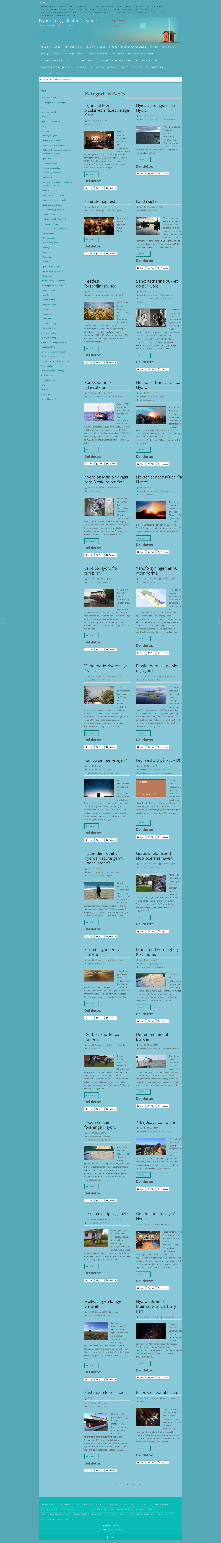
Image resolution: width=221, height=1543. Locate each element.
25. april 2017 (101, 1136)
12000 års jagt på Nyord (56, 216)
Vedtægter (48, 254)
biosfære (113, 493)
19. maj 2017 (153, 868)
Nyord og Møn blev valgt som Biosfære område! (106, 481)
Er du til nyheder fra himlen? (102, 956)
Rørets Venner (102, 398)
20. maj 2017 (153, 770)
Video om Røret (51, 311)
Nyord (151, 294)
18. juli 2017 (152, 291)
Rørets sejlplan (79, 12)
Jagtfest (122, 210)
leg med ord (155, 777)
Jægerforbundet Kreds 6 (112, 6)
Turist (154, 12)
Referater (47, 259)
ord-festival (171, 777)
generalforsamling (96, 1143)
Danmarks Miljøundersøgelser (125, 9)
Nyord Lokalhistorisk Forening (161, 774)
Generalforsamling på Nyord (155, 1219)
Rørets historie (50, 307)
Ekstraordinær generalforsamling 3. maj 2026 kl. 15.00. (58, 189)
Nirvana (110, 1532)
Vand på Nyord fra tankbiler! (100, 572)
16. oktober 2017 (103, 120)
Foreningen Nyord (48, 6)
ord (163, 777)
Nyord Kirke (160, 398)
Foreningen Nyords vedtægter (57, 102)
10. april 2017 (153, 1131)
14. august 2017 (103, 291)
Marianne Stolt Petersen (99, 1222)
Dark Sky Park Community (113, 777)
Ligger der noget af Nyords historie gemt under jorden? (103, 862)
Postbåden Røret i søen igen (105, 1398)
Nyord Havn (153, 210)
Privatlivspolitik (47, 16)
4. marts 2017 (153, 1401)
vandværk (108, 584)
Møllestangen (50, 240)
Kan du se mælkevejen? (105, 765)
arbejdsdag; (169, 1135)
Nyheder (105, 124)
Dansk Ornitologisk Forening (101, 12)
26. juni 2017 (153, 395)
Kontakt (47, 268)
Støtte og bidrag (51, 330)
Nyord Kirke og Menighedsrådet (58, 287)
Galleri (46, 316)
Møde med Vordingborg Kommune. (157, 956)
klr (89, 120)
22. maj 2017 (153, 678)
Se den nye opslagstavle (106, 1217)
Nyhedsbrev (93, 967)
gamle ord (144, 777)
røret (116, 398)
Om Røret (48, 302)
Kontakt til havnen (52, 197)
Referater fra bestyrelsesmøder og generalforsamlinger (53, 153)
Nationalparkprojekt (140, 12)
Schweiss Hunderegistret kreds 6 (73, 9)
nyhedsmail (105, 967)
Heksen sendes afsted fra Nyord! (159, 481)
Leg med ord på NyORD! (158, 765)
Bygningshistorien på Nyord (58, 235)
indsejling (155, 1055)
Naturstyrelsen (122, 12)
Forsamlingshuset (149, 9)
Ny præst (109, 684)
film (147, 1404)
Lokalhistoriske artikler (54, 212)
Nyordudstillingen (52, 245)
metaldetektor (102, 880)
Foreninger (139, 6)
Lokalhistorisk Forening (100, 9)
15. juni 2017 (101, 489)
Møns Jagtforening (154, 6)
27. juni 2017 (108, 395)
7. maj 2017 (101, 1048)
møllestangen (102, 1318)
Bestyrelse (48, 181)
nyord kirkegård (163, 301)
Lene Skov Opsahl (96, 684)
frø (161, 871)
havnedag (116, 1052)
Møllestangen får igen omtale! (104, 1307)
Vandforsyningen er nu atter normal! (156, 572)
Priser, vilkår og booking (55, 278)
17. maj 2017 (101, 964)
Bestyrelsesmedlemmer (55, 140)
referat (143, 971)
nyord (142, 499)
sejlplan (123, 398)
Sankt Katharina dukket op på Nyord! (157, 283)
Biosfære (92, 493)
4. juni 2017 (101, 580)
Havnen (128, 6)
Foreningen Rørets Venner (55, 292)
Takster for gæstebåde (54, 171)
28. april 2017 (153, 1048)
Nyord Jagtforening (49, 9)
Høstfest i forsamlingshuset (100, 283)
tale (155, 402)
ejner (142, 1404)
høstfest (91, 297)
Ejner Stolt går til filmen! (157, 1395)
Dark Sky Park (94, 124)
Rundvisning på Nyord (54, 249)
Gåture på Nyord (52, 231)
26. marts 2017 (102, 1315)
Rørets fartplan (50, 297)
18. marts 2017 (154, 1320)
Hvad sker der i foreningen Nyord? (101, 1128)
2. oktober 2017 (102, 206)
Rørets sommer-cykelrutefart (99, 387)
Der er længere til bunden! (152, 1040)
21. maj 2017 (101, 770)
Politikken (153, 681)
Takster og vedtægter (53, 176)
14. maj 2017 (153, 964)
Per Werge (92, 395)
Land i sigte (146, 201)
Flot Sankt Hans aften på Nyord (158, 387)
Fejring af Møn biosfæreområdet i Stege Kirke (106, 110)
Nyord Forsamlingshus (106, 294)
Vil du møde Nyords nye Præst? (106, 670)
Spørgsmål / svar (51, 166)
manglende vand (95, 584)
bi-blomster (145, 871)
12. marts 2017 (109, 1406)
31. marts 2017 (154, 1227)
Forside (96, 6)
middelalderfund (147, 301)
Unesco (121, 493)
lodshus (91, 1318)
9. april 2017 (120, 1222)
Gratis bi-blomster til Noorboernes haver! (154, 860)
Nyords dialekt (51, 221)
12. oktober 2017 (154, 115)
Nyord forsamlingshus (53, 273)
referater (109, 1143)
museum (113, 1318)
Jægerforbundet (65, 6)
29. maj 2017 (101, 678)
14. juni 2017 (153, 489)
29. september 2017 (156, 206)
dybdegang (145, 1055)
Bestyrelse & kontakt (53, 335)
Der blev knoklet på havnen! (101, 1040)
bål (141, 402)
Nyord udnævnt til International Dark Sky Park (156, 1309)
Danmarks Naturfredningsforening (55, 12)
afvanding (174, 119)
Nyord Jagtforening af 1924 (55, 202)
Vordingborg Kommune (157, 971)
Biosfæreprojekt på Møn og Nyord (158, 670)
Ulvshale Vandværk (148, 584)
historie (91, 880)
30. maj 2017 (153, 580)
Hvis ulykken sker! (64, 16)
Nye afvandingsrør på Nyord (155, 107)
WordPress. (119, 1532)
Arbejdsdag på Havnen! (157, 1126)
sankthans (148, 402)
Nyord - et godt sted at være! (68, 20)
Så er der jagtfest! (100, 201)
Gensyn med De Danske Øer (58, 226)
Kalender (163, 12)
